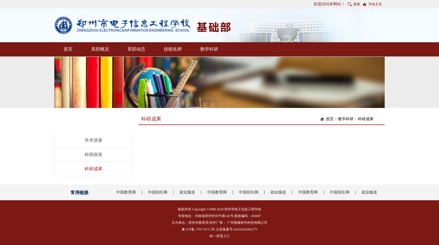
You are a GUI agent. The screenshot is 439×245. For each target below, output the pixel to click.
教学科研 (209, 49)
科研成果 (93, 168)
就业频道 (187, 192)
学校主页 (375, 4)
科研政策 (93, 154)
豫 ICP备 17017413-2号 (198, 229)
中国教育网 (126, 192)
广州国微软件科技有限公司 (247, 223)
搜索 (356, 4)
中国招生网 (157, 192)
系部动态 (136, 49)
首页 (68, 49)
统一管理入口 (219, 236)
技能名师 (173, 49)
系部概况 (100, 49)
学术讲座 (93, 140)
